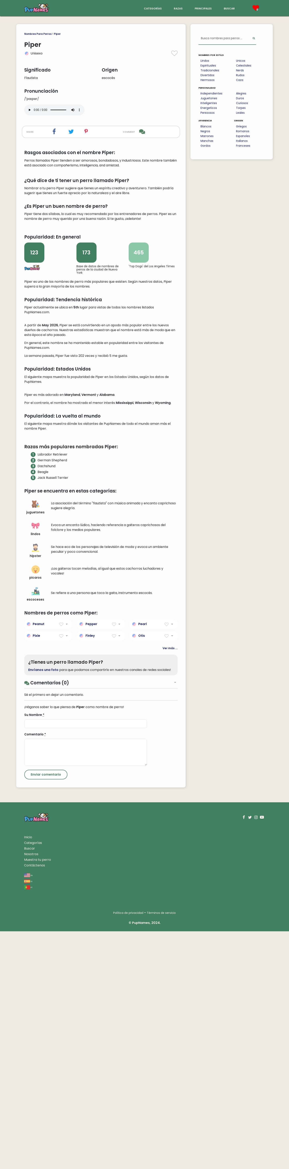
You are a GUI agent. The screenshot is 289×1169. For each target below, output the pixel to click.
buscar (229, 8)
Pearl (142, 861)
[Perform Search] (253, 38)
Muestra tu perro (37, 1097)
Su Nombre (34, 952)
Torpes (241, 108)
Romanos (242, 131)
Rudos (240, 75)
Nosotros (31, 1091)
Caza (239, 80)
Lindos (204, 61)
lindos (35, 767)
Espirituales (208, 65)
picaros (35, 810)
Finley (90, 873)
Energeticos (208, 108)
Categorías (33, 1080)
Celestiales (243, 65)
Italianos (242, 141)
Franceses (243, 146)
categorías (153, 8)
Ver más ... (170, 886)
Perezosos (207, 113)
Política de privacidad (128, 1151)
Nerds (240, 70)
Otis (141, 873)
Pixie (36, 873)
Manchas (206, 141)
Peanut (38, 861)
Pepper (91, 861)
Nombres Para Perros (38, 34)
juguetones (35, 745)
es (28, 1119)
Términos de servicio (161, 1151)
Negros (205, 131)
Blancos (205, 126)
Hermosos (207, 80)
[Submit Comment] (45, 1012)
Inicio (28, 1075)
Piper (57, 34)
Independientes (211, 93)
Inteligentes (208, 103)
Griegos (241, 126)
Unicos (240, 61)
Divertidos (207, 75)
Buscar (29, 1086)
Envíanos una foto (43, 907)
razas (178, 8)
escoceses (35, 832)
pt (28, 1125)
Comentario (35, 972)
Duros (240, 98)
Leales (240, 113)
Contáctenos (34, 1103)
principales (203, 8)
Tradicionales (209, 70)
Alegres (241, 93)
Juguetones (208, 98)
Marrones (207, 136)
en (28, 1113)
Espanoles (243, 136)
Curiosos (242, 103)
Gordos (205, 146)
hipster (35, 788)
